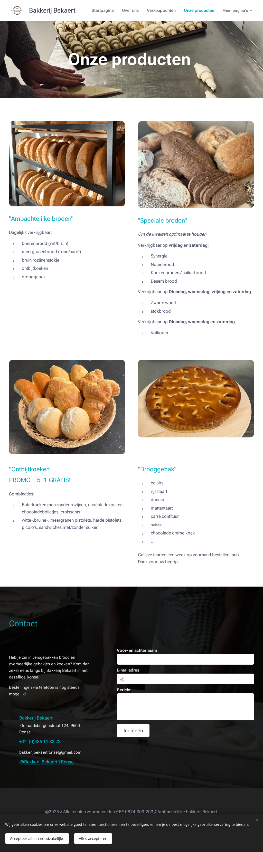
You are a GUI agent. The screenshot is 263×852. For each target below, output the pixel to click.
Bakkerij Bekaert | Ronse (49, 761)
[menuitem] (108, 10)
